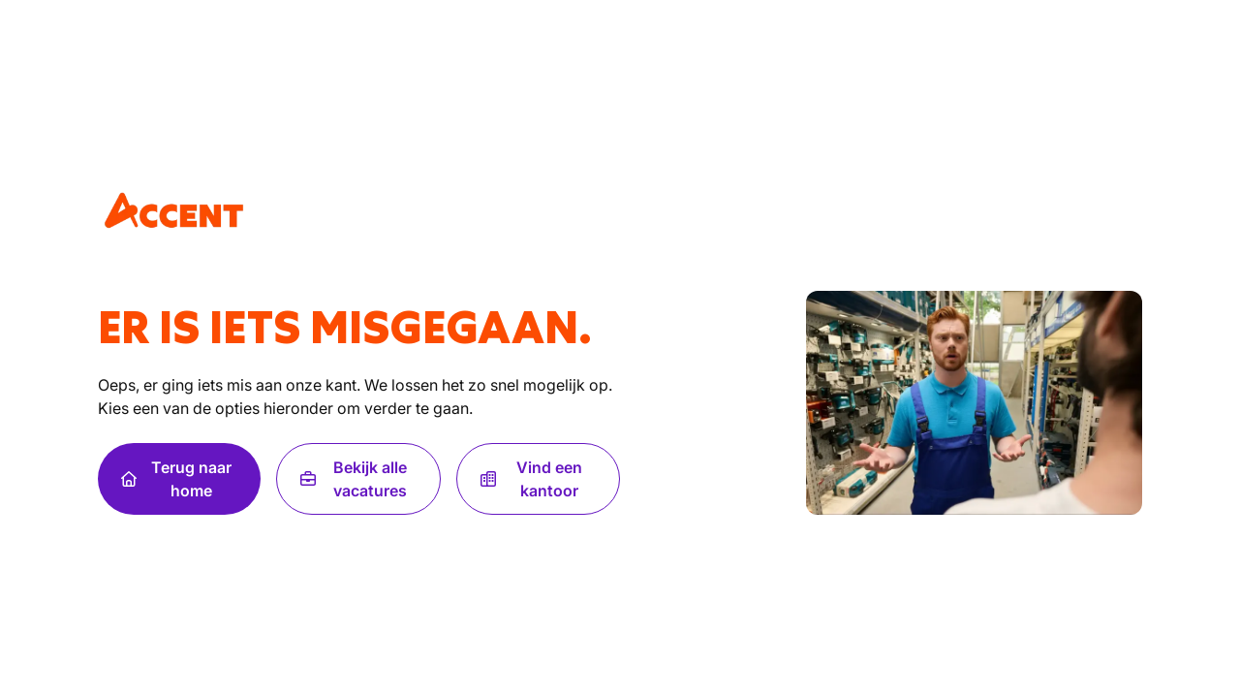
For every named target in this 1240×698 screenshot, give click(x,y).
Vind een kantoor (531, 479)
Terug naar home (176, 479)
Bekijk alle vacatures (353, 479)
